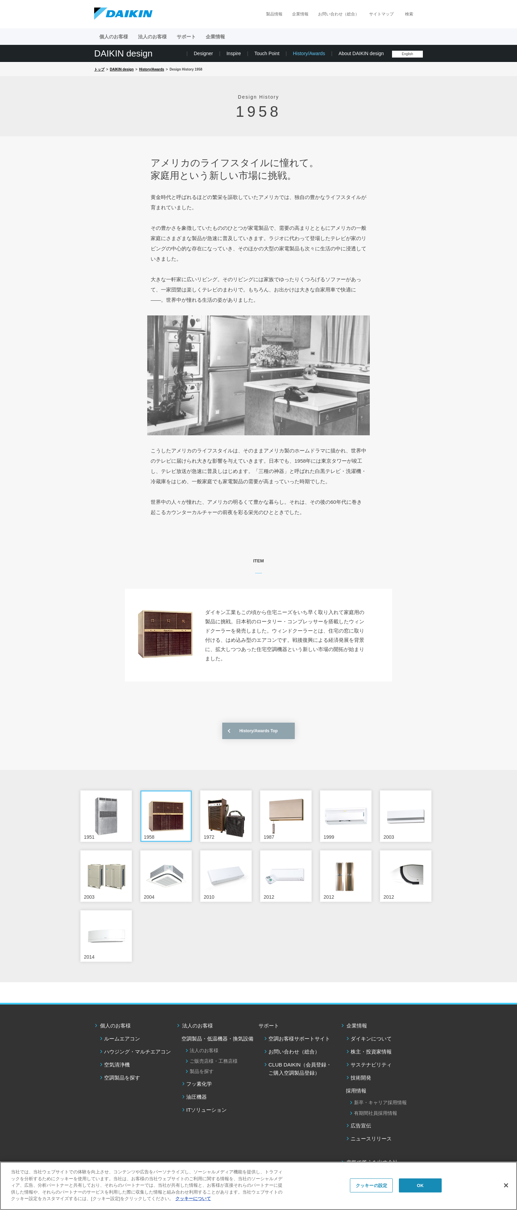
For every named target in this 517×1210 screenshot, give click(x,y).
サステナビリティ (371, 1065)
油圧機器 (196, 1097)
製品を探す (202, 1071)
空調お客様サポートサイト (299, 1038)
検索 (409, 14)
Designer (203, 53)
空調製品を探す (122, 1078)
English (407, 54)
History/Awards (309, 53)
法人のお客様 (197, 1025)
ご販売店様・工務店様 (214, 1061)
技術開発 (361, 1078)
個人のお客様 (115, 1025)
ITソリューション (206, 1110)
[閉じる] (506, 1185)
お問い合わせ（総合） (338, 14)
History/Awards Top (258, 730)
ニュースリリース (371, 1139)
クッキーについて (193, 1198)
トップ (99, 69)
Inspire (233, 53)
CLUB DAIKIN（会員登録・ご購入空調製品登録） (299, 1069)
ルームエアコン (122, 1038)
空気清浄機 (117, 1065)
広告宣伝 (361, 1125)
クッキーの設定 (371, 1185)
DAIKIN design (123, 53)
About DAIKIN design (361, 53)
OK (420, 1185)
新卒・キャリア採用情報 (380, 1102)
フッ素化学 (199, 1084)
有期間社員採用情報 (375, 1113)
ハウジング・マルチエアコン (137, 1052)
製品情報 (274, 14)
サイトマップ (381, 14)
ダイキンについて (371, 1038)
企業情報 (300, 14)
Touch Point (266, 53)
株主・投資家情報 (371, 1052)
